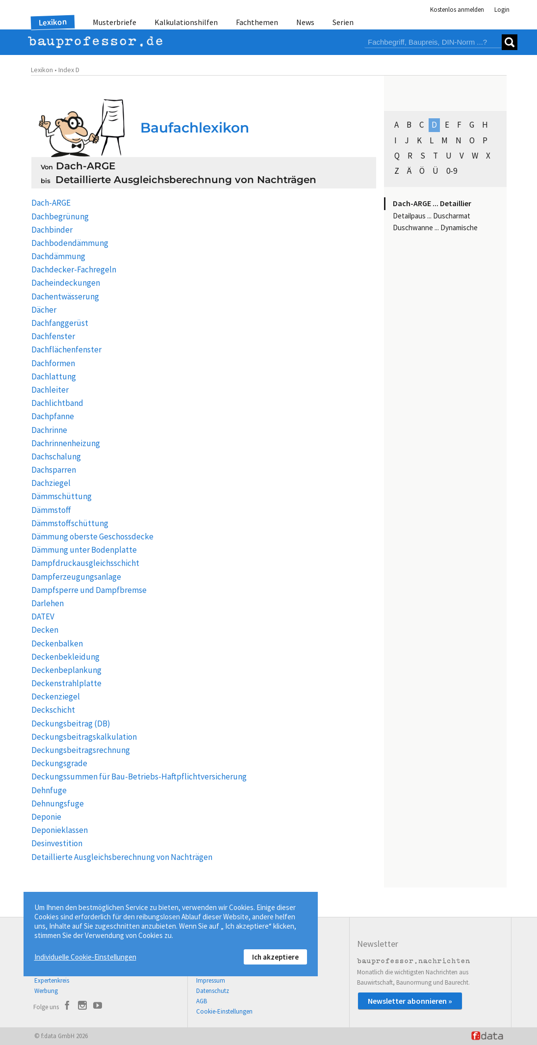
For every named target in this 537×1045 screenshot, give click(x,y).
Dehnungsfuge (57, 803)
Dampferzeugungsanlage (76, 576)
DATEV (42, 616)
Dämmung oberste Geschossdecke (92, 536)
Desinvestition (56, 843)
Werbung (46, 991)
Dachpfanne (52, 416)
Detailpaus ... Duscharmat (431, 215)
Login (502, 9)
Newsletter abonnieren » (410, 1001)
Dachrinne (49, 430)
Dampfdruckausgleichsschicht (85, 563)
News (305, 22)
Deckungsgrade (59, 763)
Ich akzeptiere (275, 957)
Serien (343, 22)
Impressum (210, 980)
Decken (44, 629)
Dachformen (53, 363)
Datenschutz (212, 991)
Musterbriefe (114, 22)
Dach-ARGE (51, 202)
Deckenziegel (55, 696)
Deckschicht (53, 709)
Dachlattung (53, 376)
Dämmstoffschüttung (69, 523)
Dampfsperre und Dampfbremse (89, 590)
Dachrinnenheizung (65, 443)
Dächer (43, 309)
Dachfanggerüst (59, 323)
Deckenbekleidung (65, 656)
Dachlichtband (57, 403)
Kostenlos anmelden (457, 9)
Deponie (46, 816)
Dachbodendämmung (69, 243)
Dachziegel (51, 483)
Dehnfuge (49, 790)
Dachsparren (53, 469)
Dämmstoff (51, 510)
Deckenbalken (57, 643)
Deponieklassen (59, 830)
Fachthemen (257, 22)
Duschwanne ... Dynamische (435, 227)
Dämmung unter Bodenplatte (84, 549)
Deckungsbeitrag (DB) (70, 723)
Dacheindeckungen (65, 282)
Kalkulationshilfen (186, 22)
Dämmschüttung (61, 496)
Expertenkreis (51, 980)
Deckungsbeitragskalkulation (84, 736)
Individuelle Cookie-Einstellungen (85, 957)
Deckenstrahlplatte (66, 683)
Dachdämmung (58, 256)
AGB (201, 1001)
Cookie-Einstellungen (224, 1011)
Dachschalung (56, 456)
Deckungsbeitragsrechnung (80, 750)
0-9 (451, 170)
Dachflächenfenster (66, 349)
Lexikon (52, 22)
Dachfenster (53, 336)
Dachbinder (52, 229)
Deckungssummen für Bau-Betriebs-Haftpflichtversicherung (139, 776)
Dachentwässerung (65, 296)
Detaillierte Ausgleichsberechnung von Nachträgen (121, 857)
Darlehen (47, 603)
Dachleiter (50, 389)
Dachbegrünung (60, 216)
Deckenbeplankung (66, 670)
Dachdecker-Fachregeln (73, 269)
